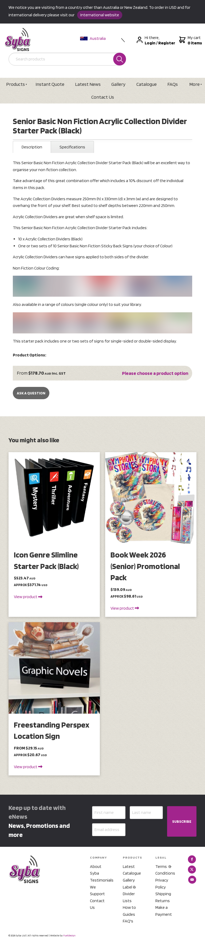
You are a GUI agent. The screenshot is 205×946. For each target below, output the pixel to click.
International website (99, 14)
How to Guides (129, 911)
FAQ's (128, 921)
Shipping (163, 893)
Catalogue (146, 84)
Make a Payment (163, 911)
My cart (190, 40)
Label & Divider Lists (129, 894)
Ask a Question (31, 393)
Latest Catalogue (132, 870)
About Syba (95, 870)
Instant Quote (50, 84)
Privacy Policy (161, 884)
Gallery (118, 84)
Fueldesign (69, 935)
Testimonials (100, 880)
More (194, 84)
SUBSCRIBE (181, 821)
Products (15, 84)
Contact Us (102, 97)
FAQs (172, 84)
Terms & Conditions (165, 870)
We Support (97, 891)
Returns (162, 900)
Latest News (88, 84)
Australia (93, 38)
